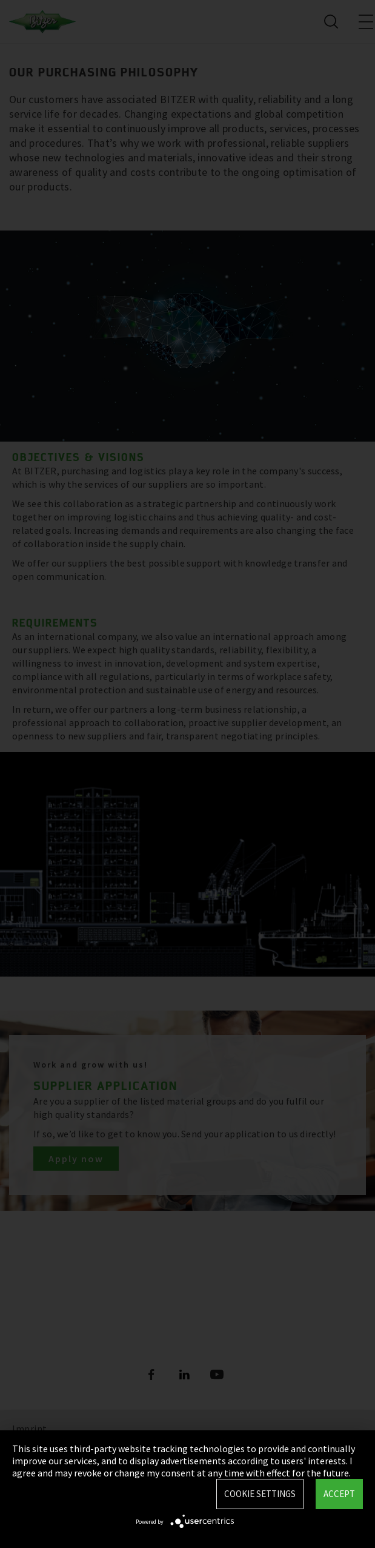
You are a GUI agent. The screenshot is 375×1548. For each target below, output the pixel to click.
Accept (339, 1493)
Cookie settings (260, 1493)
